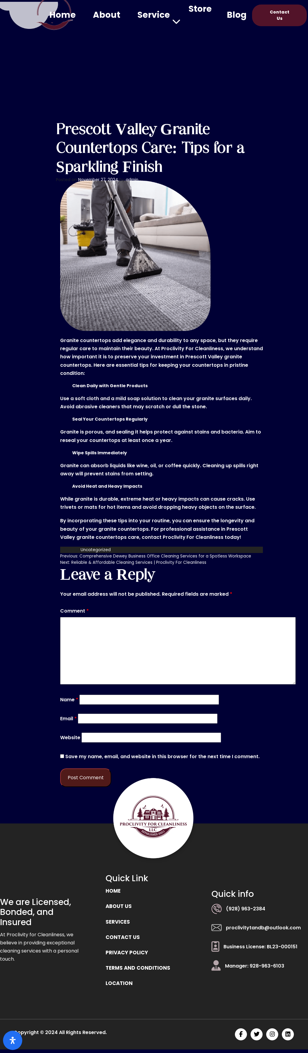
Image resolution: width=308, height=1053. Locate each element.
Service (153, 15)
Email (68, 718)
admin (133, 180)
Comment (74, 610)
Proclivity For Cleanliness (194, 537)
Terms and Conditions (139, 971)
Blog (237, 15)
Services (118, 923)
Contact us (124, 939)
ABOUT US (120, 907)
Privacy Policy (128, 955)
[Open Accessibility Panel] (12, 1040)
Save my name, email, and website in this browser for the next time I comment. (162, 756)
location (120, 987)
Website (70, 737)
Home (62, 15)
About (106, 15)
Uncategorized (96, 550)
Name (69, 699)
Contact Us (279, 15)
